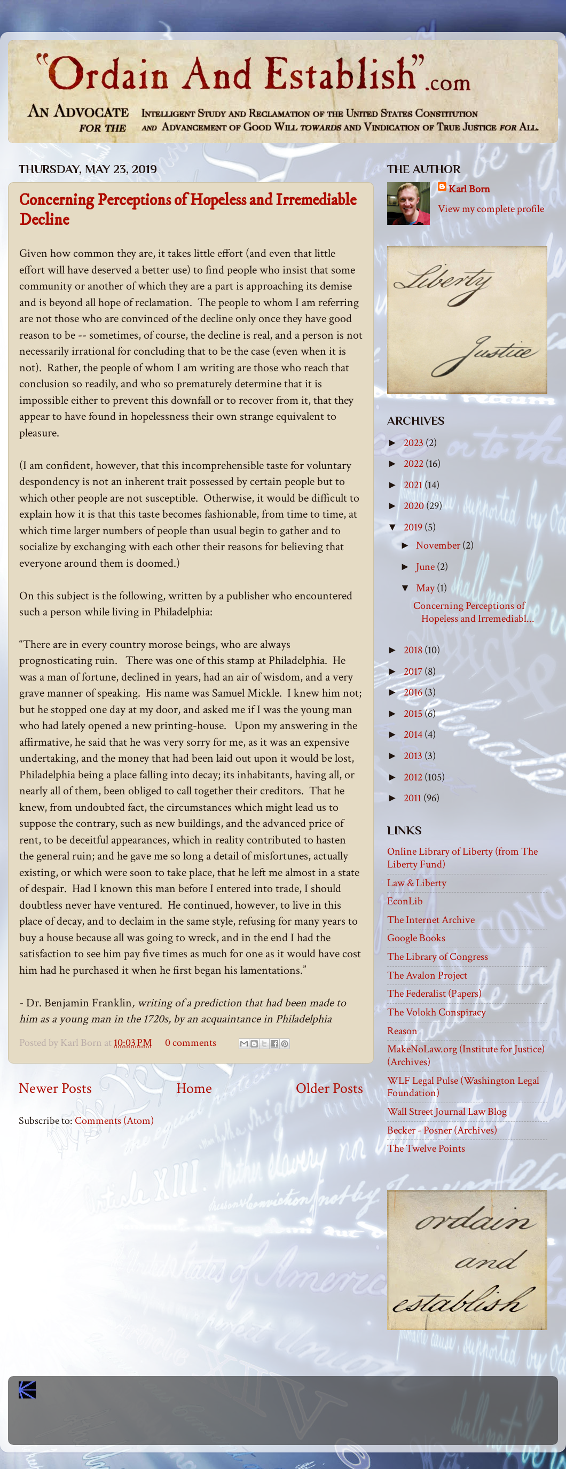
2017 (414, 671)
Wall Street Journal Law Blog (447, 1112)
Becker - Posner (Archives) (442, 1130)
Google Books (416, 938)
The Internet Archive (431, 920)
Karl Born (469, 189)
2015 (414, 714)
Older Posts (329, 1088)
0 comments (190, 1043)
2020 (415, 506)
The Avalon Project (427, 975)
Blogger (306, 1426)
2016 (414, 692)
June (426, 567)
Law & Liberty (416, 883)
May (426, 588)
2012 (414, 777)
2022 (415, 464)
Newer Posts (55, 1088)
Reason (402, 1031)
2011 (413, 798)
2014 (414, 734)
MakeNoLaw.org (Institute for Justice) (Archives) (466, 1055)
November (439, 545)
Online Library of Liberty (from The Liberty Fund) (462, 858)
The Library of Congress (437, 957)
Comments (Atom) (114, 1121)
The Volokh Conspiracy (436, 1012)
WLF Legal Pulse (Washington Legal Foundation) (463, 1087)
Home (194, 1088)
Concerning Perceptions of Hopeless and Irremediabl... (473, 612)
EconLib (405, 901)
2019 (414, 527)
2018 (414, 650)
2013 (414, 756)
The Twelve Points (426, 1148)
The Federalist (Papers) (434, 994)
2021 (414, 485)
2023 (415, 443)
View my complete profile (491, 209)
